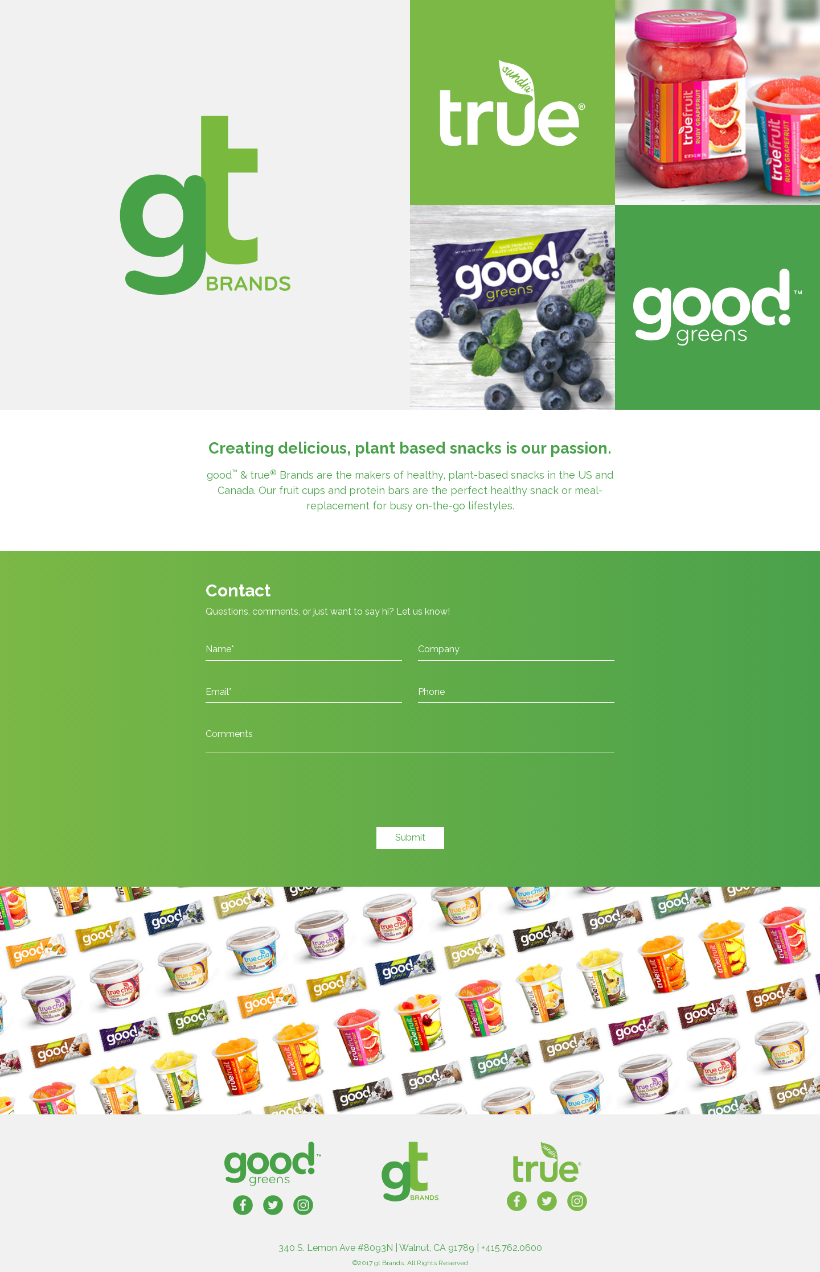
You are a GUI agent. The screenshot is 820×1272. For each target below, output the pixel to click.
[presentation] (292, 795)
